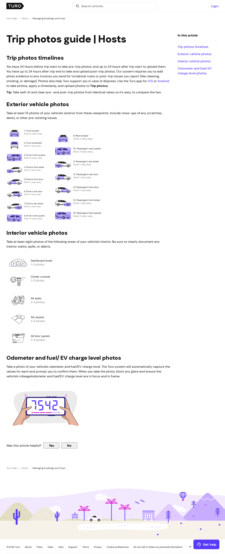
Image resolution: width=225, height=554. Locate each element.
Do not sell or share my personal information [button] (157, 547)
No (69, 445)
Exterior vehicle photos (194, 54)
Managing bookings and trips (49, 18)
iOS (150, 81)
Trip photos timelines (193, 46)
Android (163, 81)
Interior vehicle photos (194, 61)
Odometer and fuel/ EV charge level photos (195, 70)
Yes (51, 445)
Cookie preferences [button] (118, 547)
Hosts (25, 18)
